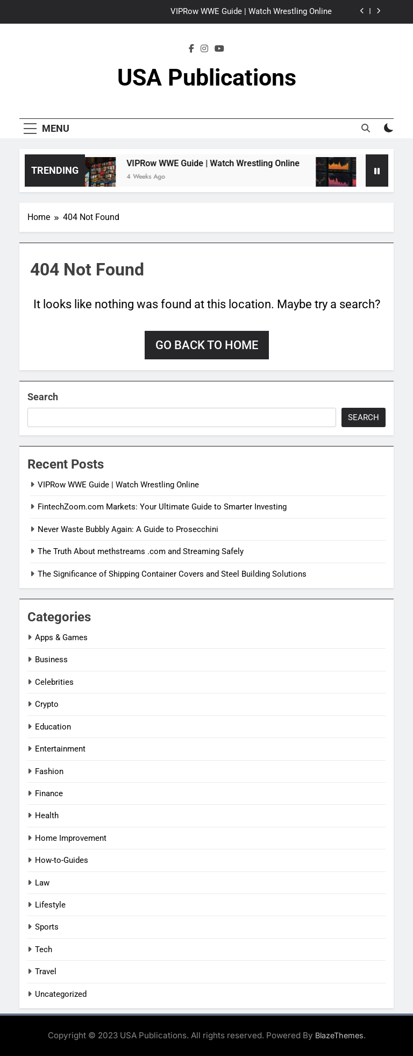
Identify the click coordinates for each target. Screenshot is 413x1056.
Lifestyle (50, 905)
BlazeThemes (339, 1035)
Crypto (47, 704)
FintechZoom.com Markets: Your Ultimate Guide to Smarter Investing (162, 507)
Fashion (49, 771)
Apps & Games (61, 637)
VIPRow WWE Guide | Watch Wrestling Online (251, 12)
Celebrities (54, 682)
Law (42, 883)
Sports (47, 927)
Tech (43, 949)
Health (47, 815)
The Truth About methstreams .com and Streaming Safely (141, 551)
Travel (45, 971)
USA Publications (206, 77)
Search (42, 396)
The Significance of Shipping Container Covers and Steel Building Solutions (172, 574)
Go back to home (206, 345)
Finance (49, 793)
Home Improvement (70, 838)
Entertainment (60, 749)
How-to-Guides (61, 860)
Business (51, 659)
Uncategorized (61, 994)
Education (53, 727)
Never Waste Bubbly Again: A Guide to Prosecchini (128, 529)
